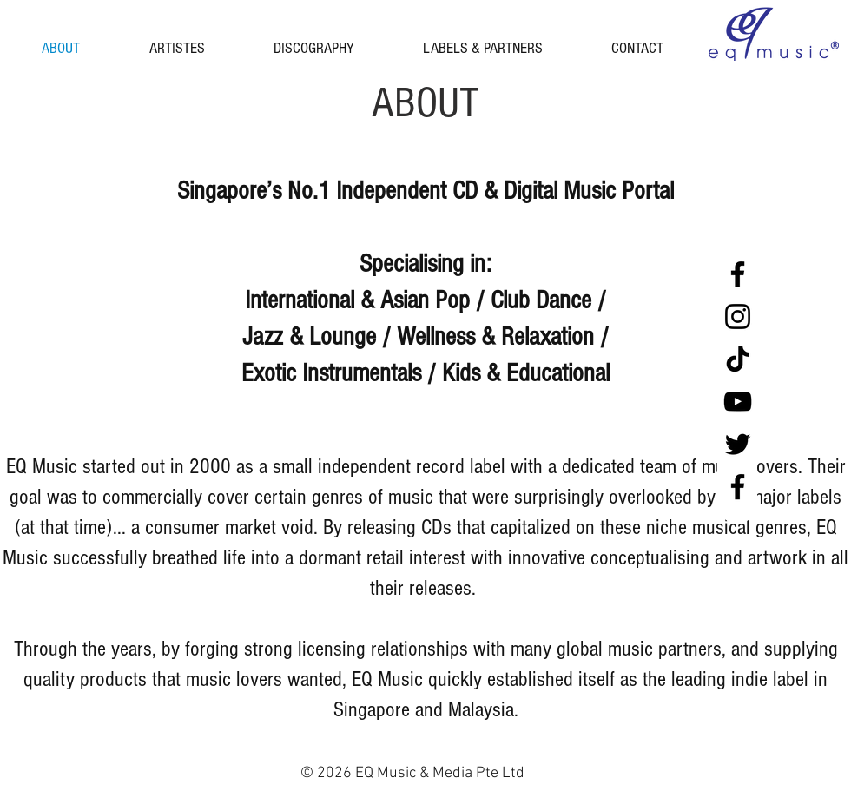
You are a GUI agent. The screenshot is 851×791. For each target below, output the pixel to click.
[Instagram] (738, 316)
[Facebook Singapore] (738, 274)
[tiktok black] (738, 359)
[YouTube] (738, 402)
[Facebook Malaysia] (738, 487)
